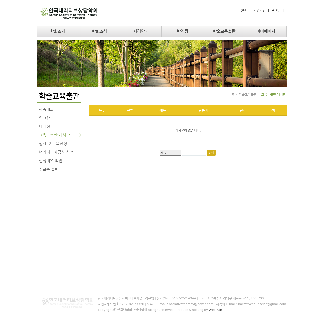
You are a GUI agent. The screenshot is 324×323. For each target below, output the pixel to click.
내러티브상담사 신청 (56, 152)
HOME (243, 10)
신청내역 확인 (50, 160)
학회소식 (99, 31)
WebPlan (215, 310)
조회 (272, 110)
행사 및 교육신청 (53, 143)
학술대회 (46, 109)
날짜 (242, 110)
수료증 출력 (49, 169)
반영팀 (182, 31)
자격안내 (140, 31)
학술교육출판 (224, 31)
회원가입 (260, 10)
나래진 (44, 126)
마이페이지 (265, 31)
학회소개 (57, 31)
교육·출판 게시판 (54, 135)
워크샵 (44, 118)
